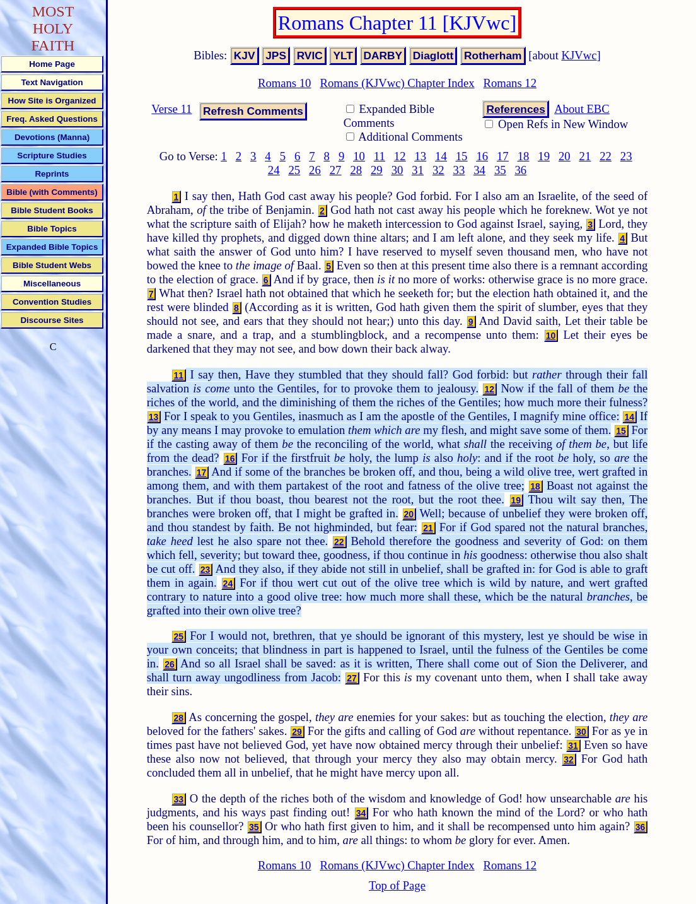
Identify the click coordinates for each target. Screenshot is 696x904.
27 (336, 170)
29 (377, 170)
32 (438, 170)
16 (482, 156)
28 (356, 170)
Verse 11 (171, 108)
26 (315, 170)
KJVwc (579, 55)
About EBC (582, 108)
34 (479, 170)
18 (524, 156)
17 (503, 156)
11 (379, 156)
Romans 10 (284, 83)
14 (441, 156)
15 (462, 156)
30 (397, 170)
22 (606, 156)
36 (521, 170)
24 (274, 170)
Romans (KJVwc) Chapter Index (397, 83)
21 (585, 156)
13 (420, 156)
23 (626, 156)
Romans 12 (510, 83)
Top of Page (397, 885)
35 (500, 170)
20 (565, 156)
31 (418, 170)
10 (359, 156)
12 (400, 156)
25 (294, 170)
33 (459, 170)
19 (544, 156)
